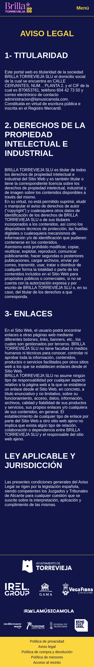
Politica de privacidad (47, 641)
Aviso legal (47, 647)
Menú (82, 8)
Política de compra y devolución (47, 652)
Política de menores (47, 657)
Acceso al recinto (47, 662)
